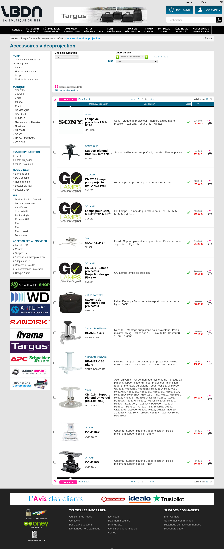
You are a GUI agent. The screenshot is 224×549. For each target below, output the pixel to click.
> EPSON (18, 102)
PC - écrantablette (32, 30)
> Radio (17, 223)
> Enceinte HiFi (21, 219)
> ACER (17, 98)
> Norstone (19, 126)
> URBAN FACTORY (24, 138)
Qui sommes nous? (80, 516)
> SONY (17, 134)
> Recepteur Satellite (24, 265)
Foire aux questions (80, 524)
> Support (18, 75)
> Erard (17, 106)
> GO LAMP (19, 114)
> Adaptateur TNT (22, 261)
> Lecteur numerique (24, 203)
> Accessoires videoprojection (29, 257)
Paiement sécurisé (119, 520)
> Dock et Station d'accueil (27, 199)
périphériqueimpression (51, 30)
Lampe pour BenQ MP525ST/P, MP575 (98, 212)
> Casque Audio (21, 273)
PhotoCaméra (149, 30)
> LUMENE (19, 118)
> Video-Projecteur (23, 164)
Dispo (188, 104)
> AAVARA (18, 94)
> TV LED (18, 156)
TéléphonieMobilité (181, 30)
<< (132, 99)
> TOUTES (19, 90)
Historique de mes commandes (182, 524)
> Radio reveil (20, 231)
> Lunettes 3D (20, 245)
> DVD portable (21, 177)
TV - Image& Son (164, 30)
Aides (189, 2)
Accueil (17, 30)
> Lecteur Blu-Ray (22, 185)
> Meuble (18, 249)
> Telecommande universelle (28, 269)
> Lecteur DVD (21, 189)
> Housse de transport (25, 71)
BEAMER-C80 (94, 333)
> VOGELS (19, 142)
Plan (203, 2)
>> (152, 99)
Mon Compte (171, 516)
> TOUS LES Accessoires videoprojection (26, 61)
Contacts (74, 520)
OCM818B (92, 462)
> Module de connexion (25, 79)
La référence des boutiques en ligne (21, 16)
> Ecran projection (22, 160)
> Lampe (17, 67)
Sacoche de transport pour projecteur (95, 303)
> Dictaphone (20, 235)
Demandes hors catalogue (84, 528)
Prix (198, 104)
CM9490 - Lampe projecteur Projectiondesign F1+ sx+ (97, 272)
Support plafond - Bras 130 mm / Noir (98, 152)
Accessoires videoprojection (83, 38)
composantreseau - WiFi (72, 30)
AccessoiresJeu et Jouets (201, 30)
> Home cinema (21, 181)
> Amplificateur (21, 207)
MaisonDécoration (132, 30)
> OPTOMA (19, 130)
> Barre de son (21, 173)
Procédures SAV (174, 528)
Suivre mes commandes (178, 520)
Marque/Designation (98, 104)
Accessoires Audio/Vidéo (51, 38)
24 (211, 99)
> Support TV (20, 253)
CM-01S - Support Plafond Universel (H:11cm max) (97, 397)
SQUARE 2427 (95, 242)
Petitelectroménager (110, 30)
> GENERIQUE (21, 110)
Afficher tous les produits (66, 90)
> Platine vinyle (21, 215)
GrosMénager (89, 30)
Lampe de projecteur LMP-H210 (96, 122)
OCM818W (92, 432)
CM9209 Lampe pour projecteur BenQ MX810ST (96, 182)
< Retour (207, 38)
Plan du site (115, 524)
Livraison (113, 516)
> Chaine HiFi (20, 211)
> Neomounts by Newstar (26, 122)
